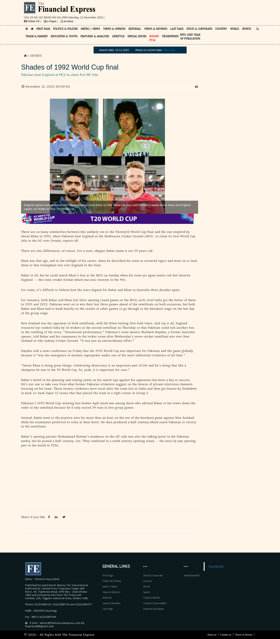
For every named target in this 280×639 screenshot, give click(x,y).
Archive (67, 21)
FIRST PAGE (43, 28)
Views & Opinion (111, 592)
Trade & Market (151, 597)
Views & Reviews (111, 603)
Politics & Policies (112, 581)
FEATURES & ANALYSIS (95, 36)
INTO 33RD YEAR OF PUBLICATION (190, 36)
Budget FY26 (154, 38)
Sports (146, 592)
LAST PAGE (176, 28)
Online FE (32, 21)
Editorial (107, 597)
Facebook (215, 566)
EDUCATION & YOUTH (64, 36)
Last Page (108, 608)
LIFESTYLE (118, 36)
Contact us (225, 634)
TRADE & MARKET (37, 36)
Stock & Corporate (153, 575)
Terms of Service (243, 634)
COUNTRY (221, 28)
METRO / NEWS (90, 28)
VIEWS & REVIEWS (155, 28)
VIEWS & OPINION (114, 28)
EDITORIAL (134, 28)
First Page (108, 575)
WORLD (234, 28)
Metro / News (110, 586)
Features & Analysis (153, 608)
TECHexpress (170, 36)
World (146, 586)
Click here (169, 50)
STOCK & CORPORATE (199, 28)
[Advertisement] (193, 10)
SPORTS (246, 28)
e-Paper (50, 21)
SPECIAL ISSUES (137, 36)
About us (211, 634)
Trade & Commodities (155, 603)
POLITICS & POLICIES (65, 28)
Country (147, 581)
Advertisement (192, 575)
